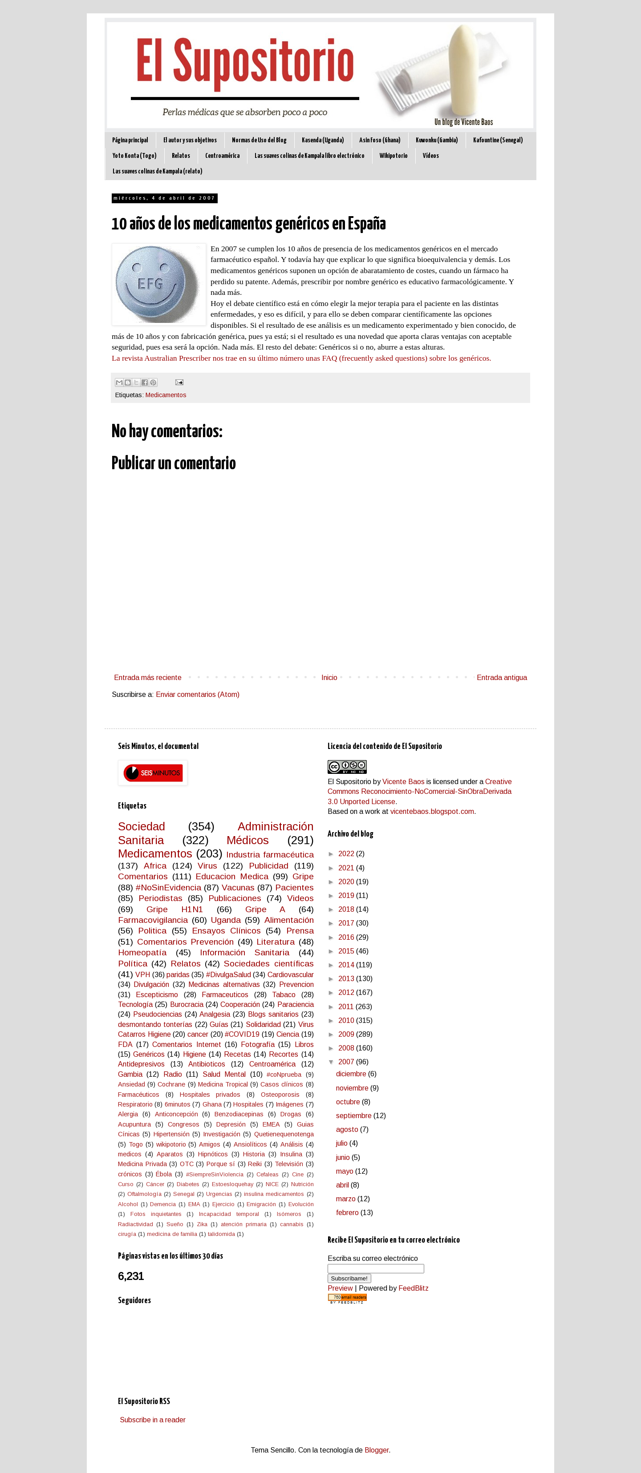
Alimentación (289, 920)
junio (344, 1157)
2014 (347, 965)
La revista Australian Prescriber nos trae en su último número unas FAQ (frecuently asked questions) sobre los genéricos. (301, 358)
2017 (347, 923)
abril (343, 1185)
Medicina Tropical (223, 1084)
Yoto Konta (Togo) (135, 156)
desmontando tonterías (155, 1024)
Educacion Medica (231, 876)
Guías (219, 1024)
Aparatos (170, 1154)
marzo (346, 1199)
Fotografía (258, 1044)
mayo (345, 1171)
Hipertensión (172, 1134)
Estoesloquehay (232, 1184)
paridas (178, 974)
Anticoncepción (176, 1114)
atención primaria (244, 1224)
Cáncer (155, 1184)
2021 (347, 868)
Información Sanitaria (244, 952)
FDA (125, 1044)
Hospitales (248, 1104)
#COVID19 (242, 1034)
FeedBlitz (413, 1288)
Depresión (231, 1124)
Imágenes (290, 1104)
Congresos (183, 1124)
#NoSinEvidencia (168, 887)
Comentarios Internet (186, 1044)
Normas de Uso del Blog (259, 140)
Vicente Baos (403, 781)
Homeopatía (142, 952)
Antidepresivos (141, 1064)
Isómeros (289, 1214)
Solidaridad (263, 1024)
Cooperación (240, 1004)
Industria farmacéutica (269, 854)
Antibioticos (206, 1064)
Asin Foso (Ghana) (380, 140)
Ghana (212, 1104)
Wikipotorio (394, 156)
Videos (300, 898)
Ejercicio (223, 1204)
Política (132, 963)
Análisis (291, 1144)
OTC (187, 1163)
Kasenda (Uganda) (323, 140)
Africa (155, 865)
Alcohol (128, 1204)
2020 (347, 881)
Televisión (289, 1163)
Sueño (174, 1224)
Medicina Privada (142, 1163)
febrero (348, 1212)
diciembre (352, 1074)
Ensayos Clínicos (226, 930)
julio (342, 1143)
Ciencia (287, 1034)
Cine (298, 1174)
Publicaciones (234, 898)
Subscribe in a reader (153, 1420)
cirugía (127, 1234)
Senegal (184, 1194)
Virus (207, 865)
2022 (347, 853)
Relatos (181, 156)
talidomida (221, 1234)
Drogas (290, 1114)
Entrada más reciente (148, 677)
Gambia (130, 1074)
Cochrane (171, 1084)
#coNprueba (284, 1074)
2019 (347, 895)
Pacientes (294, 887)
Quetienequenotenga (284, 1134)
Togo (136, 1144)
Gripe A (265, 909)
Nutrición (302, 1184)
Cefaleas (267, 1174)
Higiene (194, 1054)
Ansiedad (131, 1084)
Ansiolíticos (250, 1144)
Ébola (164, 1174)
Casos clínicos (281, 1084)
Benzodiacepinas (239, 1114)
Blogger (377, 1450)
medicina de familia (172, 1234)
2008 (347, 1048)
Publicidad (268, 865)
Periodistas (160, 898)
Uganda (226, 920)
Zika (202, 1224)
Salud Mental (224, 1074)
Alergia (128, 1114)
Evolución (301, 1204)
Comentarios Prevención (185, 941)
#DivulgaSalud (228, 974)
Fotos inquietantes (156, 1214)
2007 (347, 1062)
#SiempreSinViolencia (214, 1174)
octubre (349, 1102)
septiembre (354, 1115)
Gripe (303, 876)
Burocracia (186, 1004)
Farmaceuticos (225, 994)
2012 (347, 992)
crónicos (130, 1174)
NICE (272, 1184)
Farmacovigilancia (153, 920)
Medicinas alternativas (224, 984)
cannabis (292, 1224)
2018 (347, 909)
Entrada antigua (502, 677)
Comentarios (143, 876)
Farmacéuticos (138, 1094)
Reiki (255, 1163)
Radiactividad (135, 1224)
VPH (142, 974)
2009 (347, 1034)
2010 (347, 1020)
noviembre (353, 1088)
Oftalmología (144, 1194)
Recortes (283, 1054)
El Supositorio (349, 781)
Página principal (130, 140)
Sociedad (141, 826)
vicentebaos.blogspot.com (432, 811)
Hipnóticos (213, 1154)
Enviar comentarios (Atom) (197, 694)
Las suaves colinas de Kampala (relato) (158, 171)
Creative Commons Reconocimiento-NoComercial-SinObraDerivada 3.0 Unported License (420, 791)
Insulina (291, 1154)
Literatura (275, 941)
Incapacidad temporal (229, 1214)
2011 (347, 1006)
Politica (152, 930)
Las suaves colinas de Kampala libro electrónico (310, 156)
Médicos (248, 840)
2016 (347, 937)
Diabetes (188, 1184)
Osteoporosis (280, 1094)
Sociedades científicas (268, 963)
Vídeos (431, 156)
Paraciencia (295, 1004)
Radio (172, 1074)
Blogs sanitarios (273, 1014)
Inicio (329, 677)
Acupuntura (134, 1124)
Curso (126, 1184)
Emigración (261, 1204)
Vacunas (238, 887)
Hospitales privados (210, 1094)
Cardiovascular (291, 974)
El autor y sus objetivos (190, 140)
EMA (194, 1204)
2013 (347, 978)
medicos (130, 1154)
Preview (340, 1288)
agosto (348, 1129)
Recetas (237, 1054)
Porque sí (221, 1163)
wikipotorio (171, 1144)
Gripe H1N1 (174, 909)
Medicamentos (166, 394)
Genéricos (149, 1054)
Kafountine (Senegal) (498, 140)
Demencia (163, 1204)
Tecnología (135, 1004)
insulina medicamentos (274, 1194)
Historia (254, 1154)
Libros (304, 1044)
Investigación (221, 1134)
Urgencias (219, 1194)
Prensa (300, 930)
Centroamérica (222, 156)
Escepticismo (157, 994)
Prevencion (296, 984)
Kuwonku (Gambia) (437, 140)
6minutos (178, 1104)
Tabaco (284, 994)
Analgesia (214, 1014)
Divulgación (151, 984)
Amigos (209, 1144)
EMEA (271, 1124)
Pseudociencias (157, 1014)
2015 (347, 951)
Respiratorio (135, 1104)
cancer (197, 1034)
